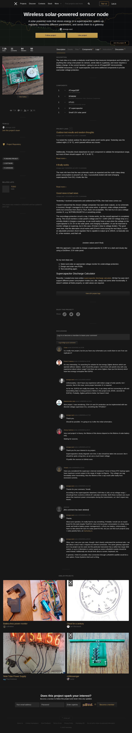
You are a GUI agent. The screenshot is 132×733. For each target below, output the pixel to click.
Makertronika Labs (69, 401)
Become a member (47, 699)
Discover (32, 4)
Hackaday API (80, 723)
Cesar (65, 347)
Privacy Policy (68, 723)
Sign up (104, 4)
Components (87, 49)
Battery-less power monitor (16, 623)
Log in (114, 4)
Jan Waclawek (74, 626)
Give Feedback (46, 723)
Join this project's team (11, 130)
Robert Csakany (69, 361)
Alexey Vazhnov (69, 430)
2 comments (83, 196)
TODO (13, 187)
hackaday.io (88, 531)
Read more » (61, 158)
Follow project (50, 35)
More (59, 3)
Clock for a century (76, 623)
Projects (23, 4)
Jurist (70, 679)
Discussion (120, 49)
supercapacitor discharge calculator (97, 278)
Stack (50, 4)
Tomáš (66, 467)
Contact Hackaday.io (32, 723)
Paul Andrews (10, 679)
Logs (98, 49)
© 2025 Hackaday (66, 727)
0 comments (83, 168)
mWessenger (73, 676)
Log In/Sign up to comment (67, 342)
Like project (82, 35)
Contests (41, 4)
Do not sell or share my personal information (101, 723)
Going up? (65, 718)
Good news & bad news (67, 193)
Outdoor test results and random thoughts (76, 132)
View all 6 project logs (93, 293)
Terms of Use (57, 723)
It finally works (63, 164)
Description (61, 49)
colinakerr (8, 626)
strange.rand (66, 29)
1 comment (82, 135)
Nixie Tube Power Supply (15, 676)
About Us (20, 723)
